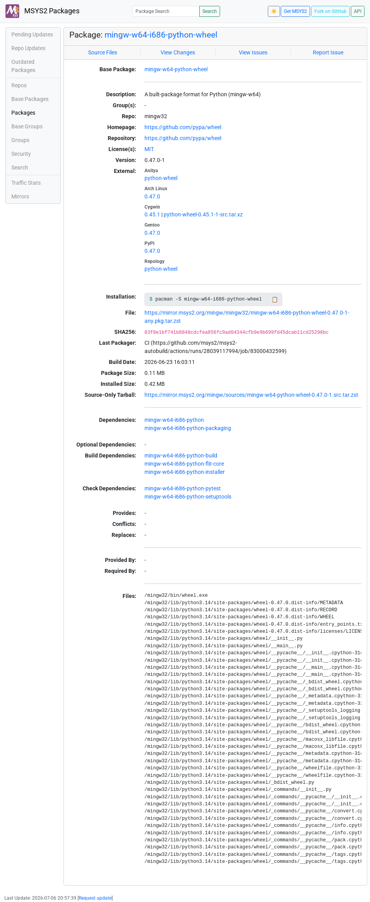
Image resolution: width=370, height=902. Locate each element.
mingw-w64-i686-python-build (180, 455)
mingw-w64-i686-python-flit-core (184, 464)
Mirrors (20, 196)
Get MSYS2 (295, 11)
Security (21, 154)
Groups (20, 140)
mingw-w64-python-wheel (176, 69)
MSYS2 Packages (42, 11)
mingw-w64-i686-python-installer (184, 472)
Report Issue (328, 52)
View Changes (178, 52)
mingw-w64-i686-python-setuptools (187, 496)
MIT (149, 149)
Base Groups (27, 126)
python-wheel (160, 178)
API (357, 11)
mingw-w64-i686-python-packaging (187, 428)
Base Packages (30, 99)
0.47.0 (152, 196)
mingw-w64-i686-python (174, 420)
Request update (95, 898)
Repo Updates (28, 48)
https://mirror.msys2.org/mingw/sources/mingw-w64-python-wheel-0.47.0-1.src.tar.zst (251, 395)
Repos (19, 85)
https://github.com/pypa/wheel (182, 127)
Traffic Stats (26, 183)
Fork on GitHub (330, 11)
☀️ (274, 11)
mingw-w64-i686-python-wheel (161, 35)
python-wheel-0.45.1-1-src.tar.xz (203, 214)
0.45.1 (152, 214)
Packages (23, 113)
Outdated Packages (23, 66)
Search (209, 11)
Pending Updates (32, 34)
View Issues (253, 52)
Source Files (102, 52)
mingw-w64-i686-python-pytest (182, 488)
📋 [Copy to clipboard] (274, 299)
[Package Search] (166, 11)
